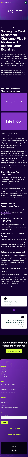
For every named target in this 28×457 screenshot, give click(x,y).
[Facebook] (12, 450)
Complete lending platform (14, 434)
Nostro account (5, 248)
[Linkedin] (15, 450)
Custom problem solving (14, 428)
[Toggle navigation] (26, 2)
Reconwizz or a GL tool (7, 285)
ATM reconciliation (6, 212)
